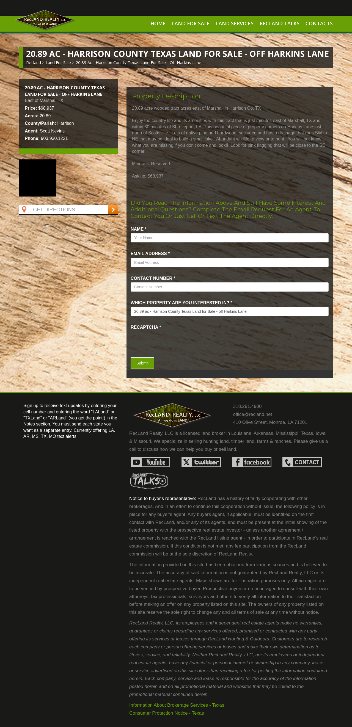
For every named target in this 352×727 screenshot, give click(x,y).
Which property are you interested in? (181, 302)
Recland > (36, 62)
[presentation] (163, 339)
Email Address (150, 253)
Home (158, 23)
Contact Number (153, 278)
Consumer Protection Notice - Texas (166, 713)
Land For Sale (191, 23)
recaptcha (146, 327)
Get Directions (48, 210)
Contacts (319, 23)
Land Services (235, 23)
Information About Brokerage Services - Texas (176, 705)
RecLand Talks (279, 23)
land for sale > (61, 62)
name (139, 229)
